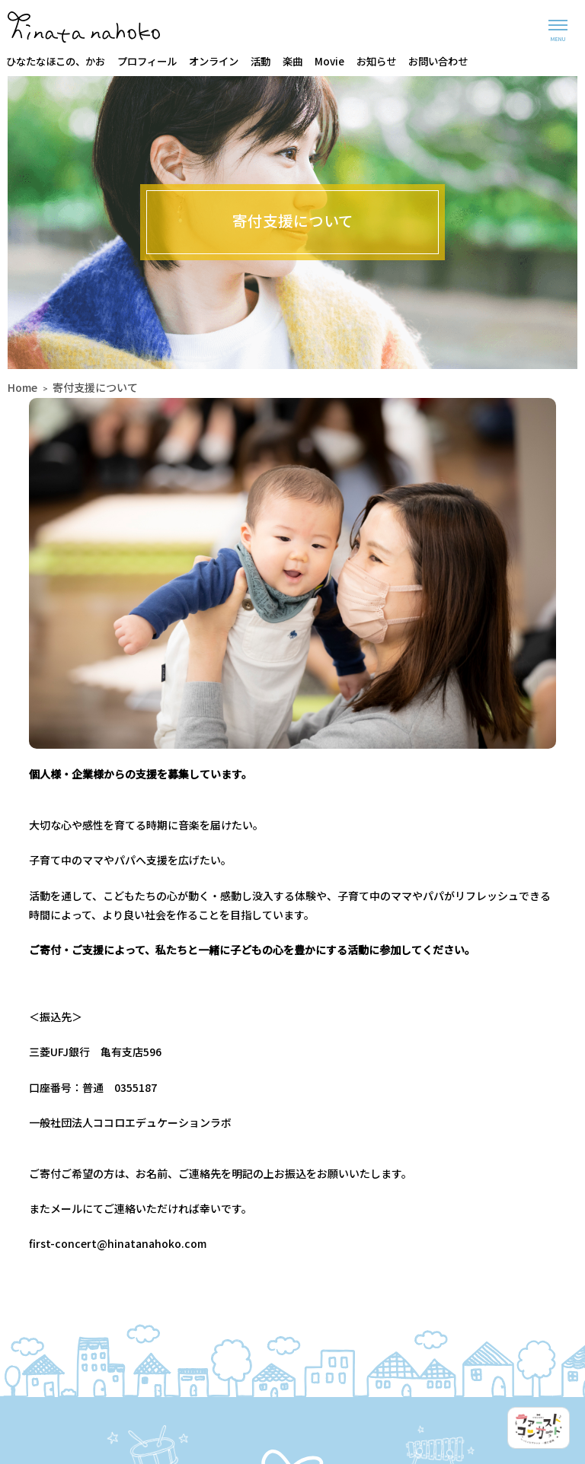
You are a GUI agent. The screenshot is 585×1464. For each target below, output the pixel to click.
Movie (329, 60)
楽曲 (292, 60)
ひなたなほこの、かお (55, 60)
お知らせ (376, 60)
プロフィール (147, 60)
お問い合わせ (438, 60)
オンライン (213, 60)
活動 (260, 60)
